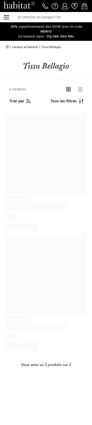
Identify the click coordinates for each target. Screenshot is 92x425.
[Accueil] (7, 47)
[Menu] (6, 17)
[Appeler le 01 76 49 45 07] (45, 5)
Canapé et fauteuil (25, 47)
